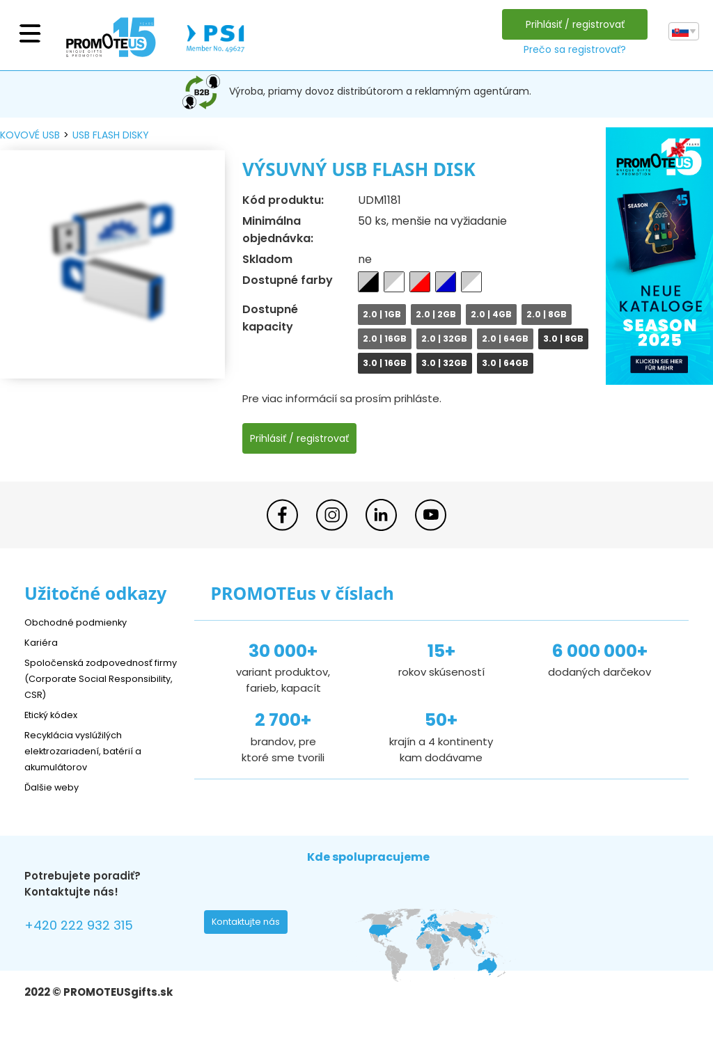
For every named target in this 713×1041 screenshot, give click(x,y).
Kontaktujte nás (250, 925)
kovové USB (30, 135)
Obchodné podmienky (81, 621)
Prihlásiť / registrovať (571, 24)
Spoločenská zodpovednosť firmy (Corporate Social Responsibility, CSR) (96, 678)
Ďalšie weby (55, 786)
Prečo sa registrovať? (571, 49)
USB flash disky (110, 135)
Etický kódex (55, 714)
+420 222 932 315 (86, 927)
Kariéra (42, 642)
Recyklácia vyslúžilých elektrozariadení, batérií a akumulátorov (90, 750)
